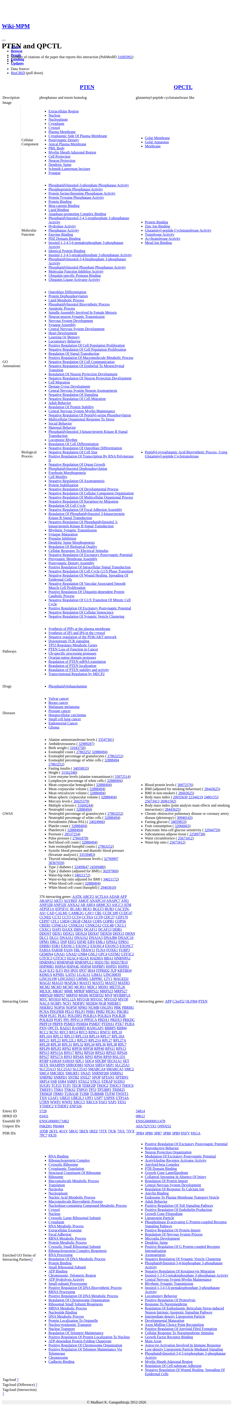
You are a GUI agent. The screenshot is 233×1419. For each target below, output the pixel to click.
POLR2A (104, 1016)
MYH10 (54, 999)
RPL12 (58, 1036)
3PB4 (140, 1133)
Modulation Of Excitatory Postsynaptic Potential (180, 1156)
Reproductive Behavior (162, 1148)
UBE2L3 (77, 1098)
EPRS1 (123, 942)
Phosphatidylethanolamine (67, 686)
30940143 (184, 818)
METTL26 (117, 987)
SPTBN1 (122, 1077)
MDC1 (92, 987)
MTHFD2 (96, 995)
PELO (69, 1012)
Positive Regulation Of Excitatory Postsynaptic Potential (89, 608)
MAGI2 (45, 983)
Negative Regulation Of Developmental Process (83, 489)
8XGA (195, 1133)
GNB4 (82, 954)
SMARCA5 (115, 1069)
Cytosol (54, 128)
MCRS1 (80, 987)
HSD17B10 (119, 962)
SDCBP (100, 1061)
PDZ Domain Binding (64, 238)
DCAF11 (90, 929)
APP (168, 1001)
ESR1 (56, 946)
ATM (127, 905)
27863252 (83, 752)
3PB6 (149, 1133)
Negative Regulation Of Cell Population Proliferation (87, 349)
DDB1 (117, 929)
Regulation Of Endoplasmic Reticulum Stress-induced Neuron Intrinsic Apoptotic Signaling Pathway (184, 1310)
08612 (140, 1116)
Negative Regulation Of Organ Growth (76, 464)
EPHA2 (111, 942)
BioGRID (18, 73)
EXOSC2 (82, 946)
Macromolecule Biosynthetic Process (75, 1201)
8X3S (52, 1135)
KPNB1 (59, 975)
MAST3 (111, 983)
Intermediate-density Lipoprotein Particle (175, 1316)
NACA (44, 1003)
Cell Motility (57, 477)
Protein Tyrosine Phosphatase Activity (76, 197)
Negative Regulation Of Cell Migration (77, 399)
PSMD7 (95, 1024)
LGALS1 (84, 975)
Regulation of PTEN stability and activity (78, 670)
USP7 (98, 1098)
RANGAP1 (95, 1028)
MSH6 (83, 995)
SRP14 (44, 1081)
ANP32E (60, 905)
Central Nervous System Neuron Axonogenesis (82, 390)
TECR (76, 1085)
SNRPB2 (46, 1077)
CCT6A (87, 917)
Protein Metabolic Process (67, 1242)
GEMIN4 (46, 954)
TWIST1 (122, 1094)
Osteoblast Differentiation (67, 292)
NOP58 (71, 1007)
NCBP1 (56, 1003)
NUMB (93, 1007)
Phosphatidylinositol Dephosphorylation (77, 468)
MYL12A (69, 999)
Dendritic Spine (59, 165)
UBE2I (65, 1098)
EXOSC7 (126, 946)
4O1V (63, 1131)
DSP (63, 942)
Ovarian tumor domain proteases (72, 657)
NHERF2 (46, 1007)
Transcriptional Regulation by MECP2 (76, 674)
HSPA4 (60, 966)
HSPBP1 (98, 966)
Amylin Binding (157, 1193)
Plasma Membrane (62, 132)
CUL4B (108, 925)
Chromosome (58, 1357)
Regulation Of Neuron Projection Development (82, 374)
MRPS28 (46, 995)
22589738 (196, 834)
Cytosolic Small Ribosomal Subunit (74, 1247)
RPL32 (78, 1044)
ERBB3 (45, 946)
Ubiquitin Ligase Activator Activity (74, 280)
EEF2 (72, 942)
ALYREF (71, 901)
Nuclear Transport (61, 1329)
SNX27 (85, 1077)
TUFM (110, 1094)
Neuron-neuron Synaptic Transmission (76, 317)
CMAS (86, 921)
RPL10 (117, 1032)
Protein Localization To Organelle (73, 1320)
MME (68, 991)
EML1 (100, 942)
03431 (43, 1116)
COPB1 (108, 921)
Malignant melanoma (63, 707)
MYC (43, 999)
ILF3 (59, 970)
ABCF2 (88, 897)
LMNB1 (82, 979)
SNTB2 (73, 1077)
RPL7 (122, 1044)
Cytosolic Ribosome (63, 1164)
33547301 (105, 740)
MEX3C (45, 991)
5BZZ (93, 1131)
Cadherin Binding (61, 1362)
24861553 (211, 797)
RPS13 (121, 1049)
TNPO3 (82, 1090)
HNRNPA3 (47, 962)
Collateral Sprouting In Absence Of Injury (175, 1177)
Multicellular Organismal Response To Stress (81, 419)
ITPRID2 (103, 970)
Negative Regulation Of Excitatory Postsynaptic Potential (90, 555)
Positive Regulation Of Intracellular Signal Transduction (89, 567)
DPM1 (44, 942)
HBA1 (108, 958)
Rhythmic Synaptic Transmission (72, 530)
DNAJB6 (110, 938)
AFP (123, 897)
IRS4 (91, 970)
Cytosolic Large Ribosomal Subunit (74, 1218)
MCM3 (56, 987)
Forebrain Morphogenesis (67, 473)
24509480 (97, 867)
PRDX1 (103, 1020)
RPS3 (68, 1057)
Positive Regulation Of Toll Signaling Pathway (179, 1205)
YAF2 (103, 1102)
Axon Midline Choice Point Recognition (174, 1325)
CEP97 (44, 921)
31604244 (84, 805)
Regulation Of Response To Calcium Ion (174, 1189)
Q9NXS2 (164, 1126)
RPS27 (44, 1057)
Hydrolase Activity (62, 226)
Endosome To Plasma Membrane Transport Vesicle (182, 1197)
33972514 (122, 777)
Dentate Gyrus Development (69, 386)
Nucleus (54, 115)
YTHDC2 (46, 1106)
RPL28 (44, 1044)
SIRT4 (100, 1065)
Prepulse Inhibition (62, 538)
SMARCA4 (97, 1069)
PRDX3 (116, 1020)
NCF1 (67, 1003)
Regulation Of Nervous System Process (174, 1234)
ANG (125, 901)
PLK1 (62, 1016)
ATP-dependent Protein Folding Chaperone (79, 1341)
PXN (43, 1028)
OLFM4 (191, 1001)
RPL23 (82, 1040)
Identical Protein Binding (66, 251)
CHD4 (65, 921)
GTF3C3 (45, 958)
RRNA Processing (61, 1292)
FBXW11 (88, 950)
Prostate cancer (59, 711)
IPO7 (83, 970)
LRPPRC (96, 979)
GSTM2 (114, 954)
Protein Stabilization (63, 485)
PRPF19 (45, 1024)
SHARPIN (57, 1065)
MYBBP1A (121, 995)
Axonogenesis (155, 1255)
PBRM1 (128, 1007)
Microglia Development (162, 1238)
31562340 (68, 772)
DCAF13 (104, 929)
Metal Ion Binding (158, 243)
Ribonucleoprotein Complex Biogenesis (77, 1251)
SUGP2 (45, 1085)
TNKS (58, 1090)
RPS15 (44, 1053)
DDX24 (81, 934)
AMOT (83, 901)
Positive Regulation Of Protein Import (172, 1230)
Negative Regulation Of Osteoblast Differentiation (85, 448)
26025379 (80, 801)
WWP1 (55, 1102)
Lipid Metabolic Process (66, 300)
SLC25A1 (122, 1065)
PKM (43, 1016)
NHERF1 (114, 1003)
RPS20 (89, 1053)
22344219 (195, 797)
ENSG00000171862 (54, 1121)
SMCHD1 (57, 1073)
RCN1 (54, 1032)
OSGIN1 (106, 1007)
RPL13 (69, 1036)
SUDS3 (119, 1081)
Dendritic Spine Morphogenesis (71, 542)
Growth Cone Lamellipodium (166, 1173)
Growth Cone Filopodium (163, 1214)
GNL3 (92, 954)
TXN (43, 1098)
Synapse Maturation (63, 534)
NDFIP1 (78, 1003)
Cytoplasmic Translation (66, 1169)
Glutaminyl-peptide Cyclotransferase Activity (178, 230)
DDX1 (57, 934)
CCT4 (76, 917)
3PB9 (176, 1133)
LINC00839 (112, 975)
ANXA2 (73, 905)
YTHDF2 (61, 1106)
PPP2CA (90, 1020)
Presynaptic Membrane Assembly (72, 559)
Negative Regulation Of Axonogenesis (76, 481)
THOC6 (128, 1085)
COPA (97, 921)
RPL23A (94, 1040)
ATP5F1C (62, 909)
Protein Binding (60, 202)
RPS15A (56, 1053)
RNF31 (105, 1032)
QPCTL (183, 87)
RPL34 (89, 1044)
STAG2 (83, 1081)
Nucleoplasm (58, 119)
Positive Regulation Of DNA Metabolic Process (83, 1296)
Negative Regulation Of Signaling (73, 395)
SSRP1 (72, 1081)
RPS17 (69, 1053)
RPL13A (82, 1036)
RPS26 (122, 1053)
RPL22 (56, 1040)
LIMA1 (96, 975)
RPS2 (79, 1053)
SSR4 (62, 1081)
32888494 (99, 752)
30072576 (184, 785)
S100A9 (68, 1061)
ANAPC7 (113, 901)
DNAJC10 (126, 938)
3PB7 (158, 1133)
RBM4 (122, 1028)
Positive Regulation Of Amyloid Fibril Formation (181, 1329)
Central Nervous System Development (76, 329)
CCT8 (98, 917)
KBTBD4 (124, 970)
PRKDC (129, 1020)
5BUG (73, 1131)
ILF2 (51, 970)
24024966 (96, 822)
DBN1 (78, 929)
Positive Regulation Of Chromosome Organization (85, 1345)
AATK (77, 897)
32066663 (182, 826)
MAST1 (85, 983)
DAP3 (56, 929)
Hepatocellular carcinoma (67, 715)
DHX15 (118, 934)
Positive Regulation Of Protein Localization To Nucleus (89, 1337)
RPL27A (119, 1040)
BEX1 (87, 909)
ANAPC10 (97, 901)
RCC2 (43, 1032)
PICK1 (111, 1012)
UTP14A (122, 1098)
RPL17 (105, 1036)
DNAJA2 (81, 938)
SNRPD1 (60, 1077)
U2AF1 (53, 1098)
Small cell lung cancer (64, 719)
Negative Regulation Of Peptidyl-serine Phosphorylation (89, 415)
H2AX (84, 958)
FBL (77, 950)
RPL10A (45, 1036)
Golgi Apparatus (157, 142)
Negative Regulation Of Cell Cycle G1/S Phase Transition (90, 571)
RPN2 (66, 1049)
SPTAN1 (107, 1077)
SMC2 (129, 1069)
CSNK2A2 (93, 925)
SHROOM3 (74, 1065)
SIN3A (89, 1065)
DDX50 (106, 934)
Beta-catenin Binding (63, 206)
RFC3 (64, 1032)
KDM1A (45, 975)
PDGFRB (57, 1012)
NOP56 (59, 1007)
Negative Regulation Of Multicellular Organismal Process (90, 497)
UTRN (44, 1102)
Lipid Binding (58, 210)
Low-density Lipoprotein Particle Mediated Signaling (184, 1349)
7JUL (121, 1131)
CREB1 (45, 925)
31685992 (125, 57)
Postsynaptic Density (63, 140)
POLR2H (46, 1020)
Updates (17, 63)
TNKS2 (70, 1090)
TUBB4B (97, 1094)
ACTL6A (101, 897)
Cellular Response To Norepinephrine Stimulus (179, 1333)
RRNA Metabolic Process (67, 1238)
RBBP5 (110, 1028)
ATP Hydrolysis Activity (66, 1279)
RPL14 (94, 1036)
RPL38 (112, 1044)
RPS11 (110, 1049)
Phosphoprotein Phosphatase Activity (75, 189)
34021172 (82, 875)
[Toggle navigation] (3, 40)
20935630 (180, 797)
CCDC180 (110, 913)
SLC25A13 (47, 1069)
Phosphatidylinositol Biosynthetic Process (79, 304)
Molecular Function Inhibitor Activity (76, 271)
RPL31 (67, 1044)
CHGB (75, 921)
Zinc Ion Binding (157, 226)
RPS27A (56, 1057)
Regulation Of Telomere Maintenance (76, 1333)
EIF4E (82, 942)
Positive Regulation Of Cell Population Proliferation (86, 345)
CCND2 (45, 917)
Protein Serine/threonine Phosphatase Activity (82, 193)
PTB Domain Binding (161, 1169)
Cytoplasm (56, 123)
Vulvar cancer (58, 698)
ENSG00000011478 (150, 1121)
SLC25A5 (80, 1069)
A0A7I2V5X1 (146, 1126)
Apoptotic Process (61, 308)
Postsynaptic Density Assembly (71, 563)
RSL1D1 (118, 1057)
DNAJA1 (66, 938)
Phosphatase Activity (63, 230)
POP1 (58, 1020)
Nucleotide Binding (62, 1312)
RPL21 (44, 1040)
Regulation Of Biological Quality (72, 547)
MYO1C (96, 999)
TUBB (84, 1094)
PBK (117, 1007)
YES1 (121, 1102)
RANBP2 (79, 1028)
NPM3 (82, 1007)
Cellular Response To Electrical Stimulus (78, 551)
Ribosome (55, 1177)
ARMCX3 (103, 905)
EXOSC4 (97, 946)
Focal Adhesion (59, 1234)
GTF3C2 (127, 954)
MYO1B (83, 999)
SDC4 (89, 1061)
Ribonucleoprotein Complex (69, 1160)
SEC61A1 (114, 1061)
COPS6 (120, 921)
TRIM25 (118, 1090)
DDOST (45, 934)
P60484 (58, 1126)
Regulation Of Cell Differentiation (73, 444)
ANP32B (46, 905)
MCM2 (44, 987)
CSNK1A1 (60, 925)
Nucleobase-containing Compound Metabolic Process (87, 1205)
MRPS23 (106, 991)
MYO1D (110, 999)
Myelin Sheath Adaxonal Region (72, 152)
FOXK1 (112, 950)
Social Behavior (60, 423)
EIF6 (91, 942)
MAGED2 (121, 979)
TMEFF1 (46, 1090)
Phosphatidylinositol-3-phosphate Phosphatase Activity (88, 185)
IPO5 (74, 970)
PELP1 (80, 1012)
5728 (43, 1111)
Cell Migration (59, 382)
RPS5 (89, 1057)
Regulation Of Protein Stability (71, 407)
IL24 (42, 970)
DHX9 (130, 934)
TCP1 (67, 1085)
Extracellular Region (63, 111)
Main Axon (153, 1341)
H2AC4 (73, 958)
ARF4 (90, 905)
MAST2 (98, 983)
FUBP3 (124, 950)
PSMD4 (82, 1024)
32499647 (81, 867)
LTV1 (108, 979)
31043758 (77, 748)
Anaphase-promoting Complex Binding (77, 214)
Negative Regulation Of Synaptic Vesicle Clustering (86, 616)
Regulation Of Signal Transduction (73, 353)
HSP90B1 (46, 966)
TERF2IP (89, 1085)
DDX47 (93, 934)
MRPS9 (72, 995)
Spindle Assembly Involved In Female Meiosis (82, 312)
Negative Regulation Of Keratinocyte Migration (83, 501)
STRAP (107, 1081)
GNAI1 (59, 954)
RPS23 (100, 1053)
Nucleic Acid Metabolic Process (71, 1197)
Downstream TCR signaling (68, 641)
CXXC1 (45, 929)
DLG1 (54, 938)
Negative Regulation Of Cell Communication (81, 362)
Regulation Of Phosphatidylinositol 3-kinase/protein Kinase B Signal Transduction (86, 516)
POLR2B (119, 1016)
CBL (98, 913)
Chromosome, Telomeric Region (72, 1275)
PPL (66, 1020)
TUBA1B (71, 1094)
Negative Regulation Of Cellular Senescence (81, 612)
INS (67, 970)
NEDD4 (92, 1003)
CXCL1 (120, 925)
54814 (140, 1111)
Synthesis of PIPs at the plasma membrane (79, 629)
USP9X (109, 1098)
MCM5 (68, 987)
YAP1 (112, 1102)
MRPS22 (92, 991)
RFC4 (73, 1032)
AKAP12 (46, 901)
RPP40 (99, 1049)
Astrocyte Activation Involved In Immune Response (183, 1345)
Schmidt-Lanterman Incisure (69, 169)
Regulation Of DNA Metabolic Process (77, 1259)
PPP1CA (77, 1020)
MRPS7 (59, 995)
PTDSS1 (107, 1024)
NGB (102, 1003)
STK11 (95, 1081)
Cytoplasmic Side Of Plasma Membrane (77, 136)
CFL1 (55, 921)
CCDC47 (126, 913)
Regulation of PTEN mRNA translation (77, 662)
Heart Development (62, 333)
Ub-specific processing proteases (72, 653)
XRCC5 (79, 1102)
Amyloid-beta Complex (162, 1164)
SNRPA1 (116, 1073)
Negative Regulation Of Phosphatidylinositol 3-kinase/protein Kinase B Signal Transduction (83, 524)
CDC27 (109, 917)
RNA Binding (58, 1156)
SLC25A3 (64, 1069)
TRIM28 (45, 1094)
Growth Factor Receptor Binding (169, 1337)
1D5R (43, 1131)
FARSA (45, 950)
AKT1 (58, 901)
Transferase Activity (160, 234)
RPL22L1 (69, 1040)
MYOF (123, 999)
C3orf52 (178, 1001)
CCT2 (56, 917)
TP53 (92, 1090)
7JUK (112, 1131)
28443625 (211, 789)
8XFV (185, 1133)
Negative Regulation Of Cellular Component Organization (91, 493)
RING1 (94, 1032)
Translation (56, 1185)
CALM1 (61, 913)
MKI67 (58, 991)
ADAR (114, 897)
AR (82, 905)
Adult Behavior (59, 403)
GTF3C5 (59, 958)
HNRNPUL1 (84, 962)
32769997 (111, 859)
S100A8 (55, 1061)
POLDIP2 (75, 1016)
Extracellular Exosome (65, 1230)
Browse (16, 51)
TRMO (58, 1094)
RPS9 (107, 1057)
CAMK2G (76, 913)
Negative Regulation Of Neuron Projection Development (90, 378)
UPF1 (89, 1098)
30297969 (110, 871)
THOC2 (103, 1085)
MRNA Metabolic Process (67, 1308)
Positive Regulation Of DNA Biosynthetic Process (85, 1288)
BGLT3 (98, 909)
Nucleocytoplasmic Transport (69, 1325)
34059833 (80, 768)
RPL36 (101, 1044)
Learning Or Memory (64, 337)
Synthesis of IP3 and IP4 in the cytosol (76, 633)
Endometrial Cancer (63, 723)
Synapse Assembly (62, 325)
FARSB (57, 950)
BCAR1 (76, 909)
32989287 (86, 744)
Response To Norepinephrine (166, 1304)
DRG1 (55, 942)
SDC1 (79, 1061)
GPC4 (102, 954)
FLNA (100, 950)
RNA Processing (60, 1255)
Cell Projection (59, 156)
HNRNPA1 (122, 958)
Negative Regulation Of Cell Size (72, 452)
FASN (68, 950)
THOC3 (115, 1085)
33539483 (86, 855)
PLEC (52, 1016)
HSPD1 (111, 966)
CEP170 (122, 917)
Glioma (53, 727)
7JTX (103, 1131)
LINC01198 (48, 979)
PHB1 (90, 1012)
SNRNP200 (100, 1073)
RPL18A (117, 1036)
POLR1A (90, 1016)
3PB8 (167, 1133)
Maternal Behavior (62, 427)
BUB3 (109, 909)
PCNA (44, 1012)
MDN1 (103, 987)
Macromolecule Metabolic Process (73, 1181)
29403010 (107, 887)
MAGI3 (57, 983)
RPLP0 (44, 1049)
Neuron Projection (61, 160)
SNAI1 (86, 1073)
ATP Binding (57, 1271)
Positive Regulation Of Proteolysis (170, 1300)
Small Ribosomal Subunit (67, 1267)
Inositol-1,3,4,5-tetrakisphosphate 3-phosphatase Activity (90, 255)
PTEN (87, 87)
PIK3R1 (123, 1012)
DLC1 (43, 938)
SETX (43, 1065)
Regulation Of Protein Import (166, 1181)
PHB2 (100, 1012)
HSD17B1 (102, 962)
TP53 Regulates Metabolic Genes (72, 645)
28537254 (71, 834)
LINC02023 (66, 979)
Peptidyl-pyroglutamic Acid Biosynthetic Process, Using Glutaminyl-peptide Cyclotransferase (186, 454)
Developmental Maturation (164, 1320)
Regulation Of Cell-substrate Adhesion (173, 1366)
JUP (113, 970)
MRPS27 (120, 991)
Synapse (54, 173)
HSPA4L (72, 966)
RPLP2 (56, 1049)
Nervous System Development (70, 321)
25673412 (185, 838)
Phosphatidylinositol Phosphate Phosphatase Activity (87, 267)
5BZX (83, 1131)
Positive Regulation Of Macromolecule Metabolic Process (90, 358)
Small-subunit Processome (67, 1284)
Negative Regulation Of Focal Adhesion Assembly (85, 510)
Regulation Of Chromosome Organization (79, 1300)
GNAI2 (71, 954)
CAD (50, 913)
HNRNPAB (65, 962)
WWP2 (67, 1102)
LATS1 (71, 975)
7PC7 (43, 1135)
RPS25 (111, 1053)
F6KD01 (45, 1126)
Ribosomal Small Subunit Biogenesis (75, 1304)
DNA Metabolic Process (66, 1316)
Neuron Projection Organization (168, 1152)
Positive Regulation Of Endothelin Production (178, 1210)
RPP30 (77, 1049)
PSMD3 (70, 1024)
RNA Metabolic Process (66, 1226)
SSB (53, 1081)
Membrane (153, 146)
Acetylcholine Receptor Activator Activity (176, 1160)
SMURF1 (73, 1073)
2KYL (53, 1131)
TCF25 (56, 1085)
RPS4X (78, 1057)
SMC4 (44, 1073)
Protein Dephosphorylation (68, 296)
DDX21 (69, 934)
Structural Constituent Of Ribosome (74, 1173)
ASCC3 (117, 905)
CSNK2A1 (76, 925)
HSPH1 (123, 966)
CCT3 (66, 917)
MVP (108, 995)
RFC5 (83, 1032)
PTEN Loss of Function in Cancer (73, 649)
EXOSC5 (112, 946)
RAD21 (65, 1028)
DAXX (67, 929)
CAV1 (89, 913)
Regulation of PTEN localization (72, 666)
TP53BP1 (104, 1090)
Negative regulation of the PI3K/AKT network (82, 637)
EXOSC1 (68, 946)
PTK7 (119, 1024)
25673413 (152, 801)
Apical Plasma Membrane (67, 144)
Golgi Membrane (157, 138)
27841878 (79, 838)
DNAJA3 (96, 938)
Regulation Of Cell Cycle (67, 505)
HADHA (96, 958)
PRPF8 (57, 1024)
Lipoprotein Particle (159, 1218)
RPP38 (88, 1049)
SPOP (96, 1077)
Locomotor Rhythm (62, 440)
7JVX (130, 1131)
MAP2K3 (71, 983)
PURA (129, 1024)
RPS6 (98, 1057)
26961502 (167, 801)
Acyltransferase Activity (162, 238)
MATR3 (124, 983)
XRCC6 (92, 1102)
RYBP (43, 1061)
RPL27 (107, 1040)
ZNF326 (75, 1106)
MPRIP (79, 991)
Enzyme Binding (60, 234)
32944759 (212, 830)
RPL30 (56, 1044)
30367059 (55, 863)
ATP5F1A (46, 909)
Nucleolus (55, 1189)
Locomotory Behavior (64, 341)
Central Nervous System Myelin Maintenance (81, 411)
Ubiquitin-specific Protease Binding (74, 275)
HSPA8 (85, 966)
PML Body (56, 148)
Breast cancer (58, 703)
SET (126, 1061)
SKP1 (110, 1065)
